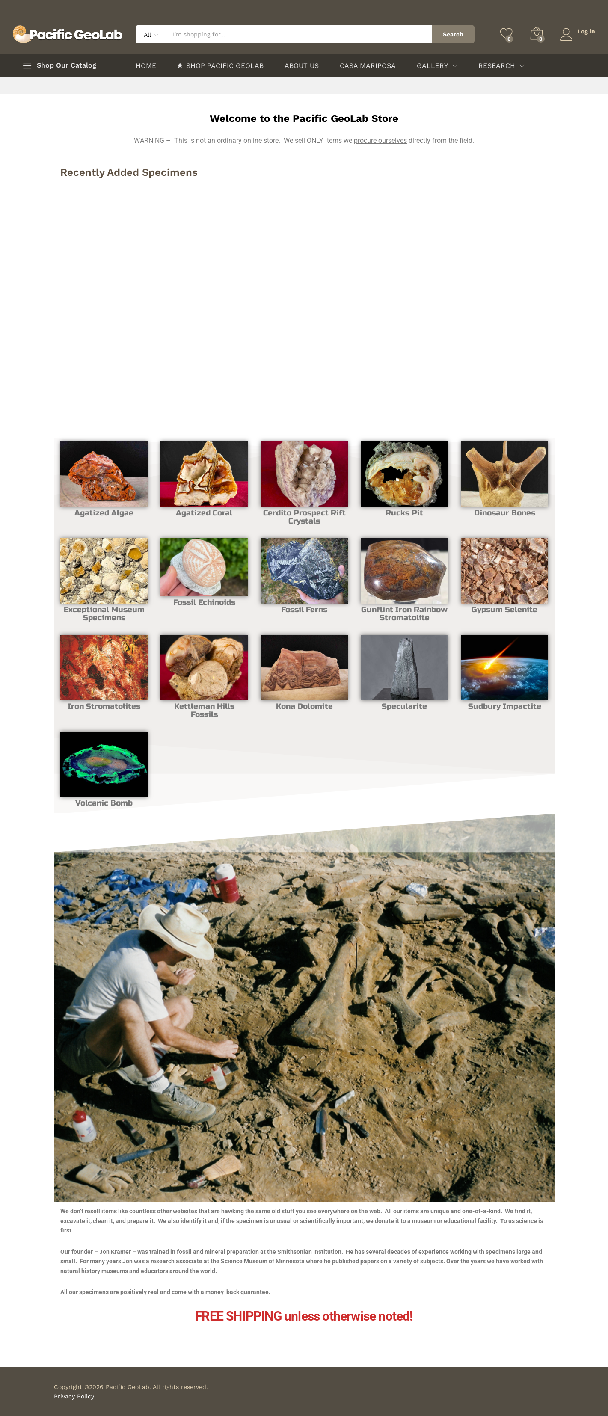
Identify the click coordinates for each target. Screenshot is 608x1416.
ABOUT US (302, 65)
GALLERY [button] (432, 65)
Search (452, 34)
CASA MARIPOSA (368, 65)
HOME (146, 65)
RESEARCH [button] (496, 65)
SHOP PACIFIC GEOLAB (220, 65)
